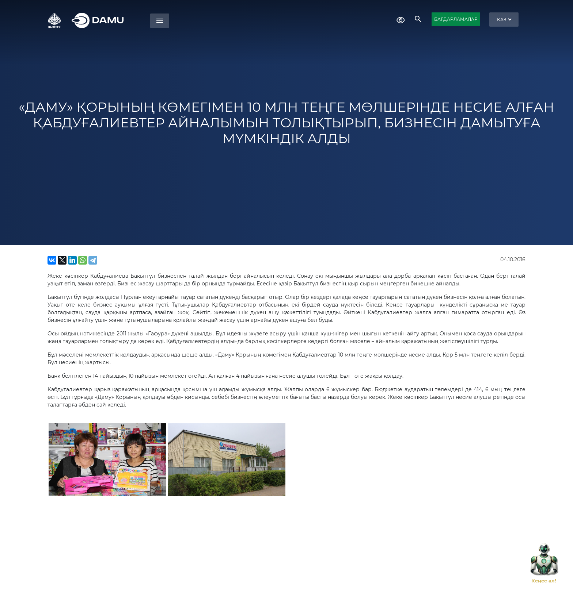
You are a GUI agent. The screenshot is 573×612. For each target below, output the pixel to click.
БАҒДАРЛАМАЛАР (456, 19)
